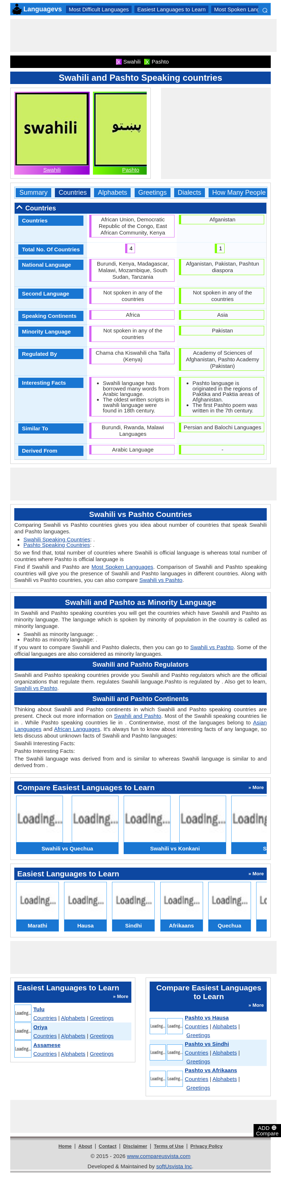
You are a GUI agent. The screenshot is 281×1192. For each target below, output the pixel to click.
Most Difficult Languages (99, 9)
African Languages (77, 729)
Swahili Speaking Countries (56, 539)
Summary (33, 192)
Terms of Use (169, 1146)
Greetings (152, 192)
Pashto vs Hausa (207, 1017)
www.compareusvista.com (158, 1156)
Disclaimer (135, 1146)
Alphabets (112, 192)
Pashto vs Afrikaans (211, 1070)
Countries (73, 192)
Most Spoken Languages (244, 9)
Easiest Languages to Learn (171, 9)
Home (65, 1146)
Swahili (52, 170)
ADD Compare (267, 1130)
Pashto (130, 170)
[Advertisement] (143, 35)
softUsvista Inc (174, 1166)
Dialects (189, 192)
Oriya (40, 1027)
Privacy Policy (206, 1146)
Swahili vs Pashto (161, 580)
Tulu (39, 1009)
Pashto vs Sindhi (207, 1044)
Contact (107, 1146)
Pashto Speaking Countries (56, 545)
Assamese (46, 1045)
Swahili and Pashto (137, 716)
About (85, 1146)
